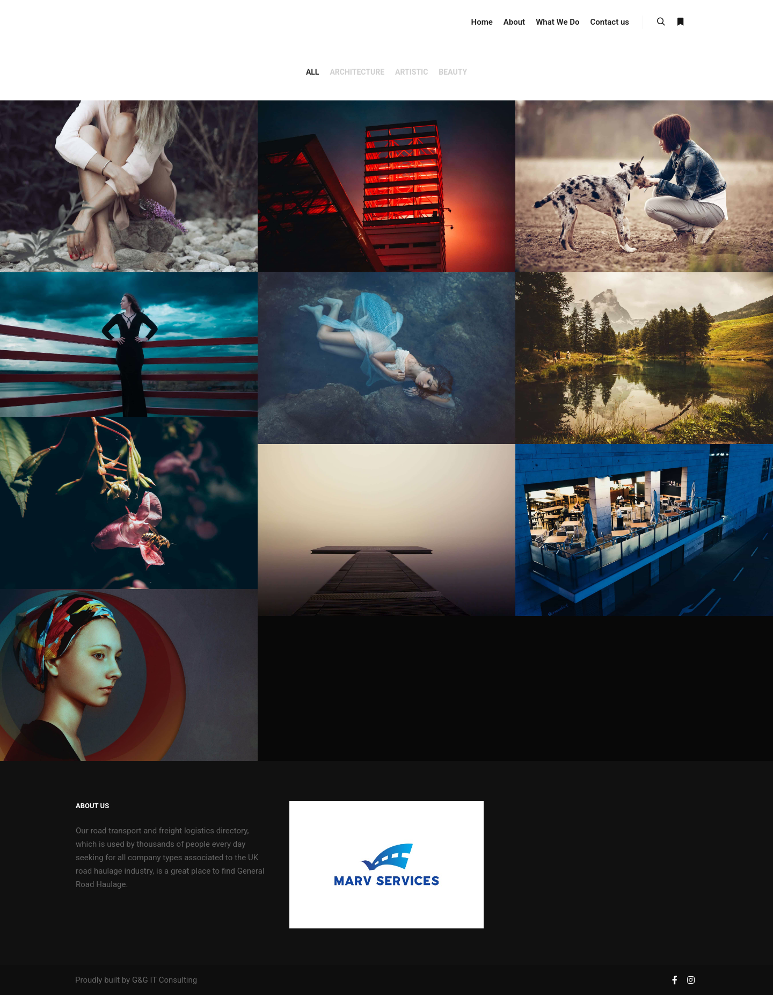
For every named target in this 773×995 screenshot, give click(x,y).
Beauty (453, 72)
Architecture (357, 72)
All (312, 72)
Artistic (411, 72)
